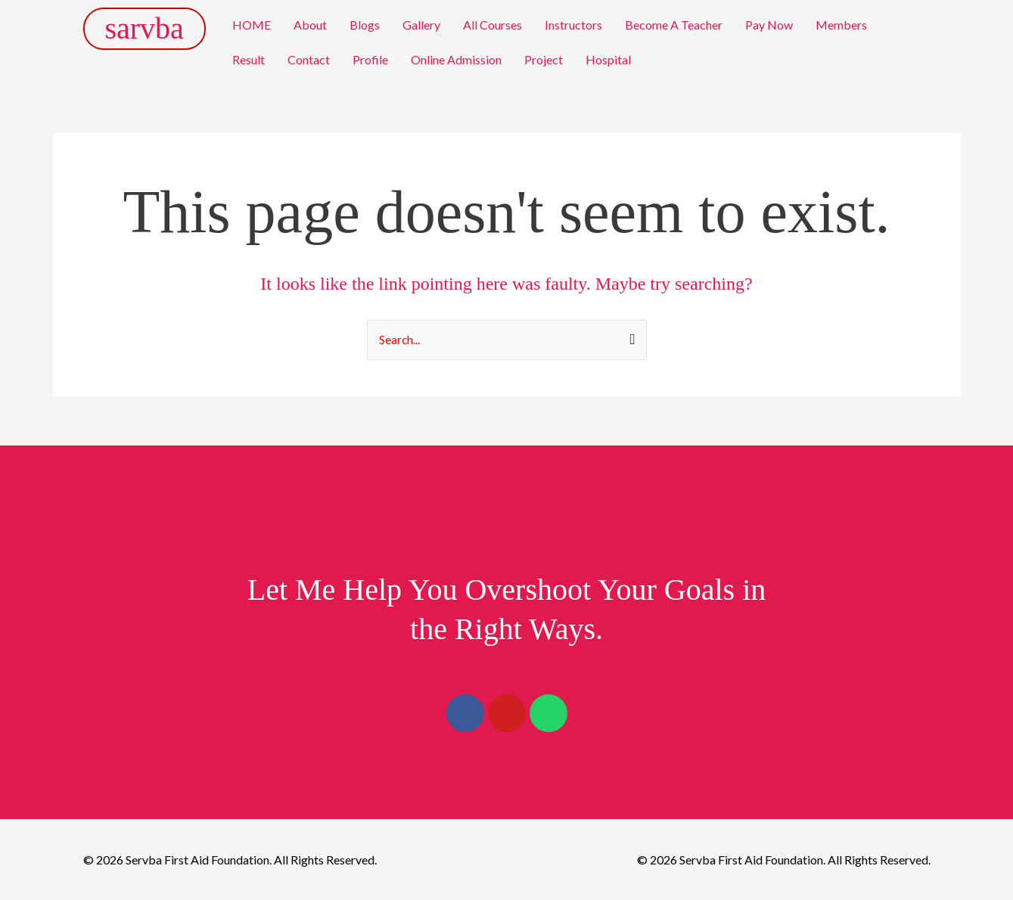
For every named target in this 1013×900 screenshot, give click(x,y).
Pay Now (769, 24)
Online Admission (456, 59)
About (310, 24)
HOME (251, 24)
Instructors (573, 24)
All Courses (492, 24)
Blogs (365, 24)
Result (248, 59)
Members (841, 24)
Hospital (608, 59)
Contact (308, 59)
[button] (845, 25)
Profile (370, 59)
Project (543, 59)
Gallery (421, 24)
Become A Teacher (673, 24)
